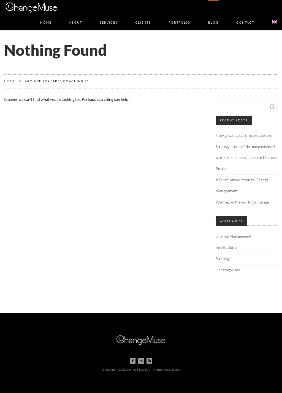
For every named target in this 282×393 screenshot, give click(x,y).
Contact (245, 17)
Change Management (233, 236)
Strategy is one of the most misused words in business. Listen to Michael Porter (246, 158)
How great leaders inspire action (243, 136)
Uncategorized (228, 270)
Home (45, 17)
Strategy (223, 259)
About (75, 17)
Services (109, 17)
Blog (213, 17)
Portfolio (180, 17)
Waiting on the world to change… (244, 202)
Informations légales (166, 369)
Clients (143, 17)
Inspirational (226, 248)
